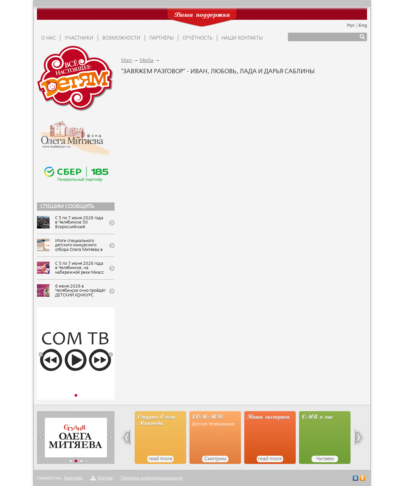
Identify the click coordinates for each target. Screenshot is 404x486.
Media (146, 60)
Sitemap (105, 478)
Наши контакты (242, 38)
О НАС (48, 38)
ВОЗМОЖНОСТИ (121, 38)
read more (160, 459)
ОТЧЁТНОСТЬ (198, 38)
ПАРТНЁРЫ (161, 38)
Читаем (325, 459)
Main (126, 60)
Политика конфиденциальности (151, 478)
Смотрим (215, 459)
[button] (41, 354)
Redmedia (73, 478)
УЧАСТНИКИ (79, 38)
